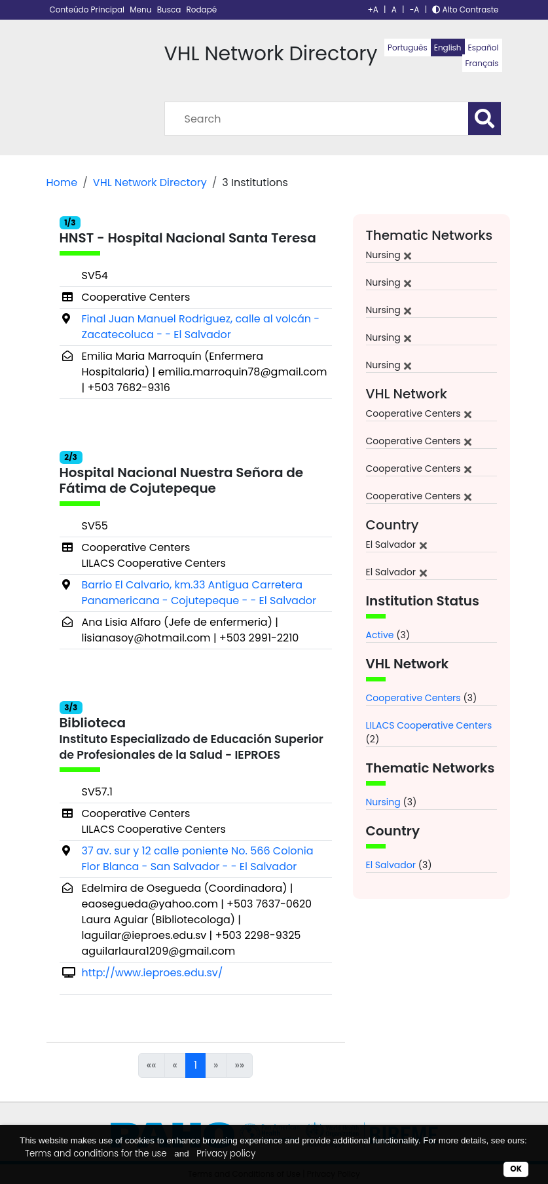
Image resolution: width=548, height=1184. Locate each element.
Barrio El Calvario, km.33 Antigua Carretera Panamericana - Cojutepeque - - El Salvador (199, 592)
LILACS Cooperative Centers (429, 725)
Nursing (383, 802)
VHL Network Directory (150, 182)
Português (408, 47)
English (448, 47)
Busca (170, 9)
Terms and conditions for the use (96, 1153)
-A (415, 9)
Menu (141, 9)
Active (380, 634)
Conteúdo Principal (88, 9)
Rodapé (202, 9)
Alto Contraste (465, 9)
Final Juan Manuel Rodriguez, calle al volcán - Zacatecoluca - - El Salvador (201, 326)
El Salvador (391, 864)
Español (483, 47)
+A (373, 9)
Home (62, 182)
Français (482, 63)
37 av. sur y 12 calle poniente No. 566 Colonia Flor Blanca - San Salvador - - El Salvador (198, 858)
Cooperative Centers (413, 697)
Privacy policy (225, 1153)
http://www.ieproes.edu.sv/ (152, 972)
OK (516, 1168)
